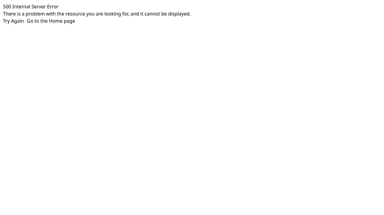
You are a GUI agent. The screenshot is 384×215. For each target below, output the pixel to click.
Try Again (13, 21)
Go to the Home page (51, 21)
